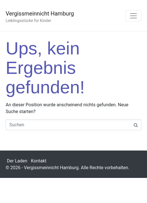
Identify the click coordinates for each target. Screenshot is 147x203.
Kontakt (39, 161)
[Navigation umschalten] (133, 15)
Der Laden (17, 161)
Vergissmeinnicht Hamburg (40, 13)
